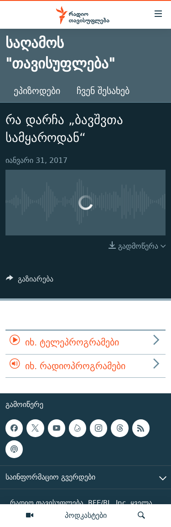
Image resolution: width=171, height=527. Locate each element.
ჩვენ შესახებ (103, 91)
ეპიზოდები (37, 91)
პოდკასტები (86, 515)
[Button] (29, 281)
